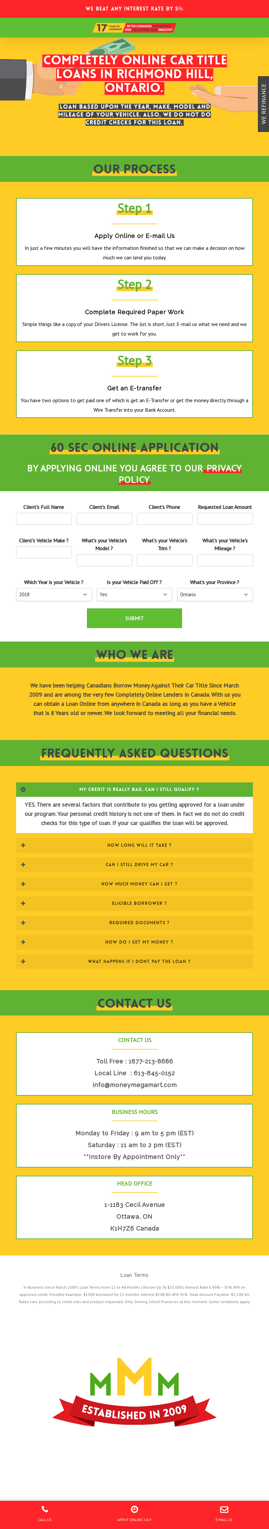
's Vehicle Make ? (44, 540)
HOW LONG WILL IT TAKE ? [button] (95, 845)
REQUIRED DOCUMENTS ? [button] (94, 923)
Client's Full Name (43, 507)
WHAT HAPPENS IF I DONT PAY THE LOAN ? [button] (105, 961)
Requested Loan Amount (225, 507)
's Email (104, 507)
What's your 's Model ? (104, 544)
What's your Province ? (214, 582)
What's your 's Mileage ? (225, 544)
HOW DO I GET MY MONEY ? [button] (96, 942)
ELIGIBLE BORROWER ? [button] (93, 903)
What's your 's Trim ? (164, 544)
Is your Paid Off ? (134, 582)
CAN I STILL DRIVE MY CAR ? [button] (96, 864)
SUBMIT (134, 618)
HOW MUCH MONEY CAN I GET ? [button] (98, 884)
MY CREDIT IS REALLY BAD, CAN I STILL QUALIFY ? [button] (109, 789)
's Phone (164, 507)
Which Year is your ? (53, 582)
